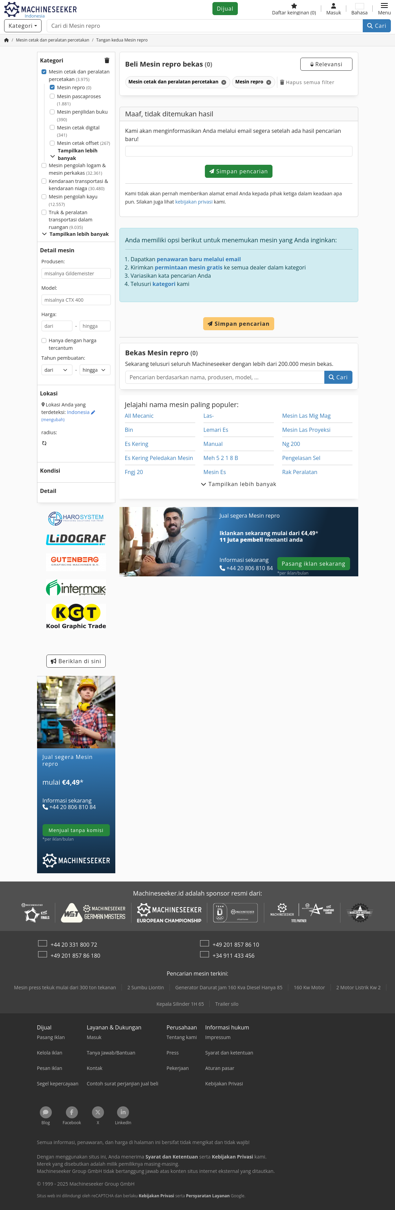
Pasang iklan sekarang (314, 563)
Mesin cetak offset (83, 143)
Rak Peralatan (299, 472)
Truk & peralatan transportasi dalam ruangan (70, 219)
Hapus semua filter (307, 82)
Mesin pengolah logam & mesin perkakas (77, 169)
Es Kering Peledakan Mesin (159, 458)
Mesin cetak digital (78, 131)
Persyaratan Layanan (208, 1196)
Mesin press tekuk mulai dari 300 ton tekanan (65, 987)
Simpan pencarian (238, 171)
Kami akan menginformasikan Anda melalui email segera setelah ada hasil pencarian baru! (233, 135)
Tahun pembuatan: (63, 358)
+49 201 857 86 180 (76, 955)
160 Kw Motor (309, 987)
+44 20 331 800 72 (74, 944)
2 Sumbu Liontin (145, 987)
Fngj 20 (134, 472)
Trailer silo (227, 1004)
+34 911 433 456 (234, 955)
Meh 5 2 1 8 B (221, 458)
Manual (213, 444)
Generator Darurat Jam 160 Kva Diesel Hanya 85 (228, 987)
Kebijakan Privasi (156, 1196)
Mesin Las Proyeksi (306, 430)
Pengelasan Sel (301, 458)
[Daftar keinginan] (294, 8)
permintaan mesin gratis (188, 267)
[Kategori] (23, 25)
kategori (163, 284)
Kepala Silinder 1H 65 (180, 1004)
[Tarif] (76, 790)
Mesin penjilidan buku (82, 115)
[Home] (52, 40)
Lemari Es (216, 430)
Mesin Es (215, 472)
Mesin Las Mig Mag (306, 415)
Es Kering (137, 444)
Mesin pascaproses (79, 100)
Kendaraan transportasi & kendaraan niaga (78, 185)
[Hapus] (223, 82)
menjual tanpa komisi (76, 830)
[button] (384, 8)
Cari (376, 26)
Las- (209, 415)
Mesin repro (74, 87)
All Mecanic (139, 415)
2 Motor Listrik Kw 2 (358, 987)
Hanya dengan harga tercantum (72, 344)
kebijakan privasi (194, 201)
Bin (129, 430)
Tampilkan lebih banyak (74, 154)
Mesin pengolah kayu (73, 200)
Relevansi (326, 64)
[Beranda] (6, 40)
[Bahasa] (359, 8)
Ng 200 (291, 444)
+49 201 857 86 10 (236, 944)
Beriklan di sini (76, 661)
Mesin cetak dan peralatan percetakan (79, 75)
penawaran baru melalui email (199, 259)
